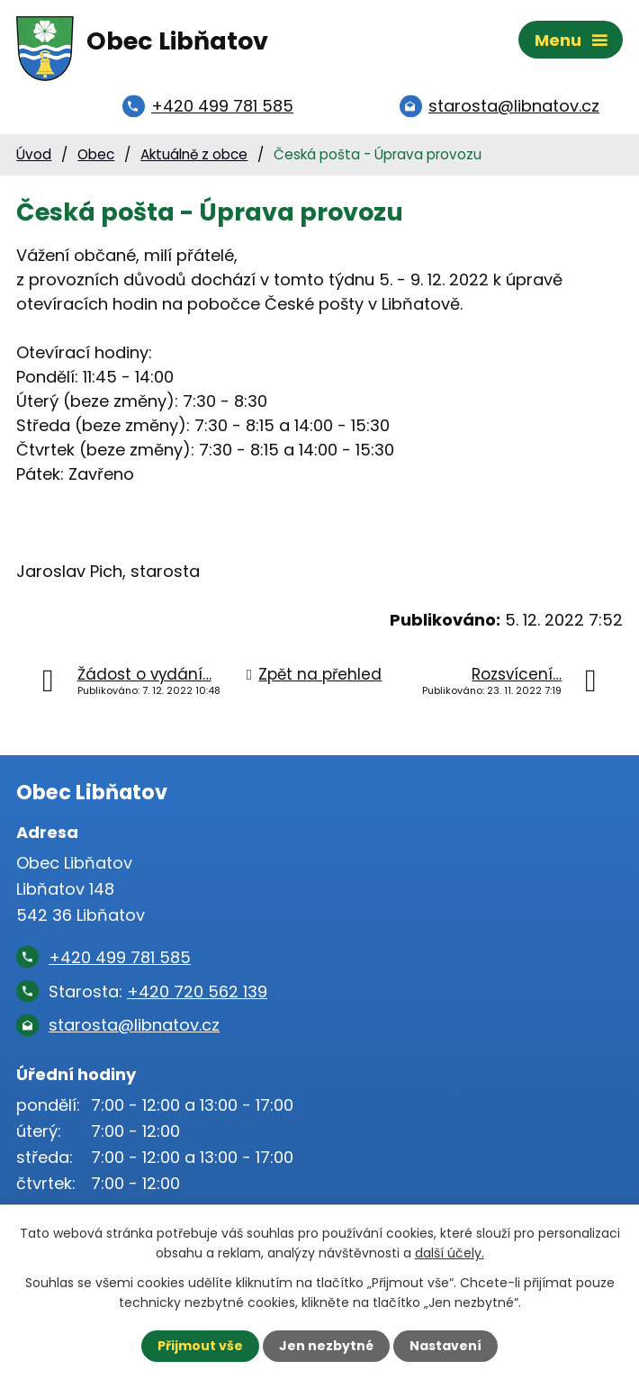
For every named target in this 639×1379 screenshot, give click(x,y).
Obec (95, 154)
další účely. (449, 1253)
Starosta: (158, 991)
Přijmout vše (200, 1346)
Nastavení (446, 1346)
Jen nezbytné (326, 1346)
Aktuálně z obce (194, 154)
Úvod (33, 154)
